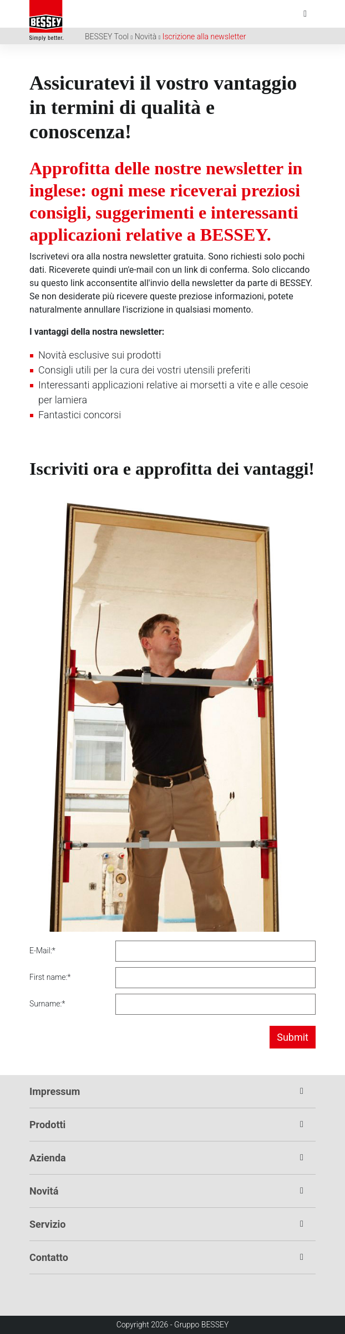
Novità (146, 36)
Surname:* (47, 1003)
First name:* (49, 977)
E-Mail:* (42, 950)
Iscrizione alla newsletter (204, 36)
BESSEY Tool (107, 36)
